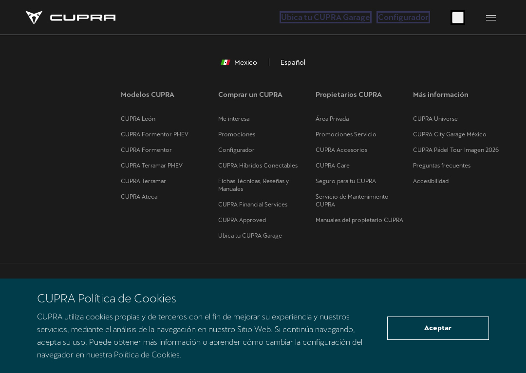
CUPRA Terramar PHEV (152, 165)
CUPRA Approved (242, 220)
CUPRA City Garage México (450, 134)
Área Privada (332, 118)
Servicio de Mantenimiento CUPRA (352, 200)
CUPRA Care (333, 165)
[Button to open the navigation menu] (491, 17)
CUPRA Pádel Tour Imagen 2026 (456, 150)
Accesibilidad (431, 181)
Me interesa (233, 118)
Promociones (236, 134)
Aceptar (437, 328)
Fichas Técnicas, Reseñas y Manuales (253, 185)
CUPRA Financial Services (252, 204)
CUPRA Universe (435, 118)
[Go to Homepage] (70, 17)
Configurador (403, 17)
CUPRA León (138, 118)
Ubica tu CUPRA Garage (325, 17)
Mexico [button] (239, 62)
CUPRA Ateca (139, 196)
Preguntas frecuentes (441, 165)
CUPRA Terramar (143, 181)
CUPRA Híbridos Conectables (258, 165)
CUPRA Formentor (146, 150)
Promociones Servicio (346, 134)
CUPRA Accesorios (341, 150)
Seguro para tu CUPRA (346, 181)
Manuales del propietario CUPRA (359, 220)
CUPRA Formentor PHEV (154, 134)
